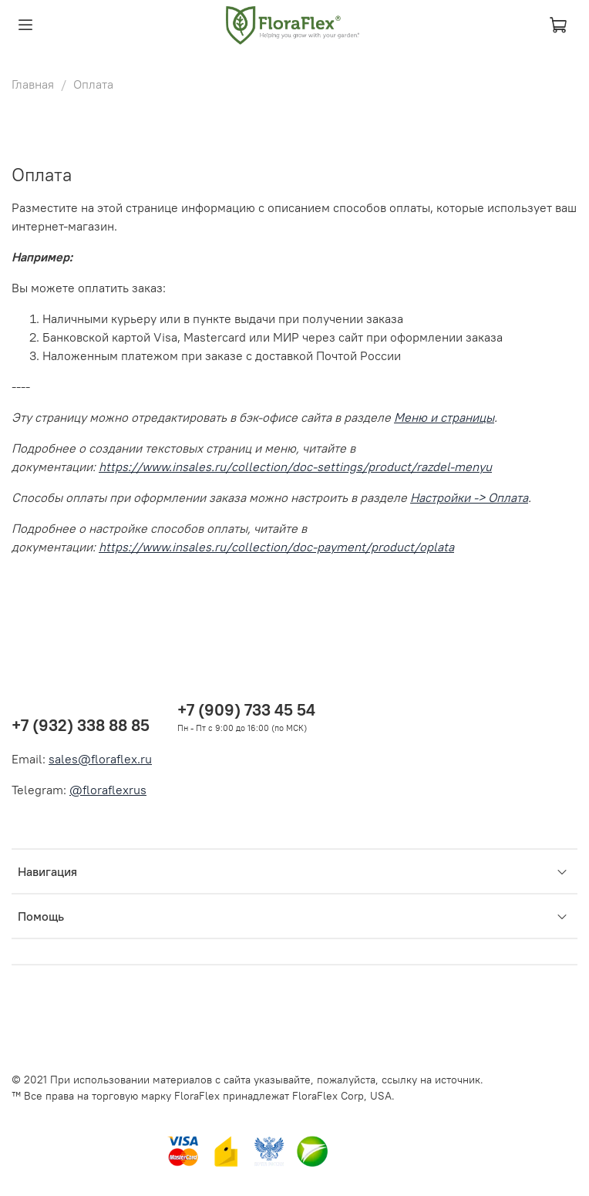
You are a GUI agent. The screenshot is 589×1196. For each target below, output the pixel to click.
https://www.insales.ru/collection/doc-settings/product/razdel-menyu (295, 466)
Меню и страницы (444, 417)
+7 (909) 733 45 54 (246, 709)
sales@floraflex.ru (100, 758)
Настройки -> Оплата (469, 497)
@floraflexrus (107, 789)
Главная (33, 84)
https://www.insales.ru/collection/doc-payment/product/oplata (276, 546)
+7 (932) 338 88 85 (81, 725)
